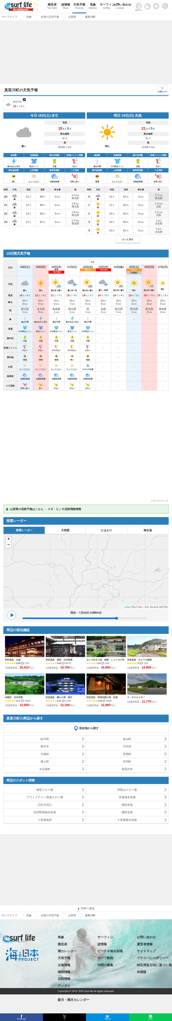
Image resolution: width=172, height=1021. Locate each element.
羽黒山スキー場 (127, 789)
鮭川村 (45, 738)
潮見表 (52, 6)
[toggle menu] (166, 5)
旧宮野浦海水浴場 (45, 812)
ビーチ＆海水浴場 (110, 951)
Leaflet (127, 607)
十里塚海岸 (45, 819)
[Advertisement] (86, 53)
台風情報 (64, 965)
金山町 (127, 738)
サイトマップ (146, 951)
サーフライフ (9, 915)
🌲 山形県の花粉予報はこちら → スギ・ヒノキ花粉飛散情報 (43, 509)
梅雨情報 (64, 972)
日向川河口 (45, 804)
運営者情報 (145, 944)
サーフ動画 (105, 958)
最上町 (45, 761)
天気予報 (79, 6)
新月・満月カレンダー (73, 1000)
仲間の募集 (105, 965)
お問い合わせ (120, 6)
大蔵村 (45, 754)
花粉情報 (64, 979)
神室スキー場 (44, 789)
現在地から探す (89, 728)
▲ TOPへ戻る (86, 908)
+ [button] (8, 539)
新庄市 (45, 746)
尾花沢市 (127, 769)
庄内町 (127, 761)
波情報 (65, 6)
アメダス (64, 986)
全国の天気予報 (50, 915)
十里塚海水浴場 (127, 819)
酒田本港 (127, 804)
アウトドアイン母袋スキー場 (45, 797)
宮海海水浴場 (127, 797)
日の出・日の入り (70, 993)
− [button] (8, 545)
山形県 (72, 915)
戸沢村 (127, 746)
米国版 (141, 972)
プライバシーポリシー (152, 958)
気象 (93, 6)
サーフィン (106, 6)
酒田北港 (127, 812)
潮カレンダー (67, 951)
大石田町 (44, 769)
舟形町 (127, 754)
